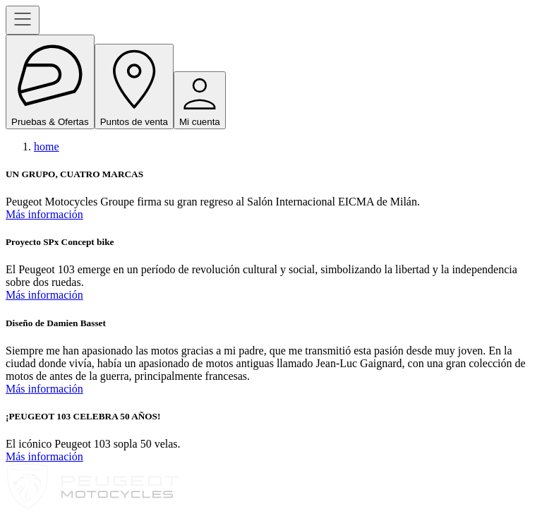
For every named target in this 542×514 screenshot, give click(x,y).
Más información (44, 214)
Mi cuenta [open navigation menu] (199, 100)
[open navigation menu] (23, 20)
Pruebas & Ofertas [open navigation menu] (50, 82)
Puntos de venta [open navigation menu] (134, 86)
